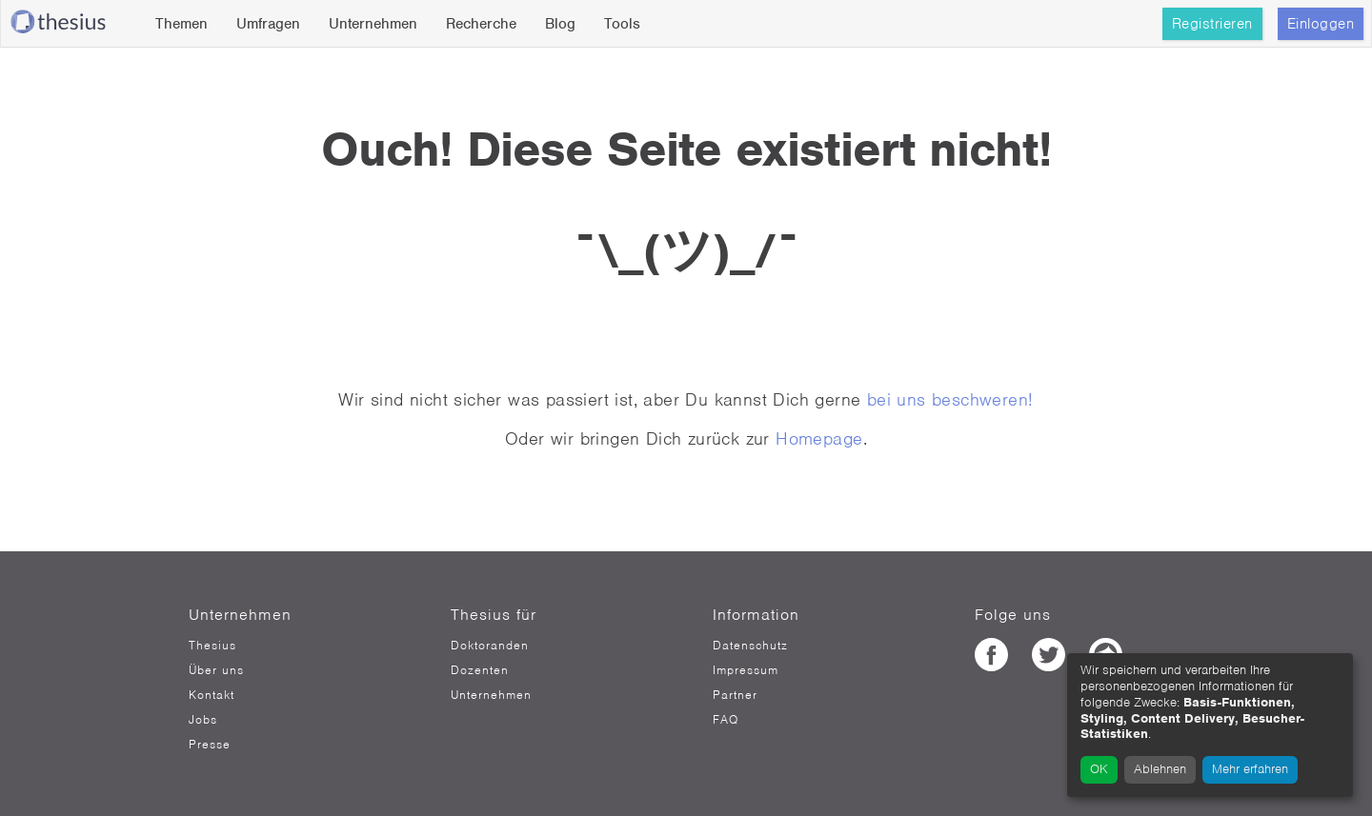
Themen (181, 23)
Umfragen (268, 23)
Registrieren (1212, 23)
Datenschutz (750, 645)
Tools (622, 23)
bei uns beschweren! (950, 399)
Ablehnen (1160, 769)
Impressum (745, 670)
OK (1099, 769)
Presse (210, 744)
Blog (560, 23)
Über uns (216, 670)
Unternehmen (373, 23)
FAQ (725, 719)
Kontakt (211, 695)
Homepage (819, 438)
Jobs (203, 719)
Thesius (212, 645)
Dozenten (480, 670)
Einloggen (1321, 23)
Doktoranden (490, 645)
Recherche (481, 23)
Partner (735, 695)
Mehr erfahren (1250, 769)
